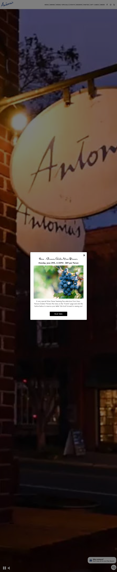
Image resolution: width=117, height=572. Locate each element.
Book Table (58, 314)
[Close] (84, 255)
